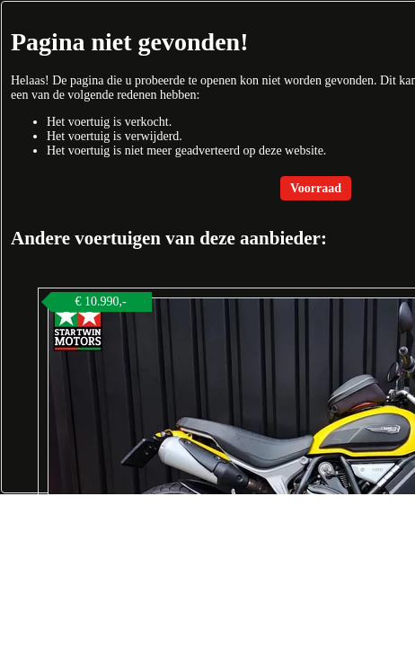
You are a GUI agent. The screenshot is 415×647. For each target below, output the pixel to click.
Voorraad (315, 188)
